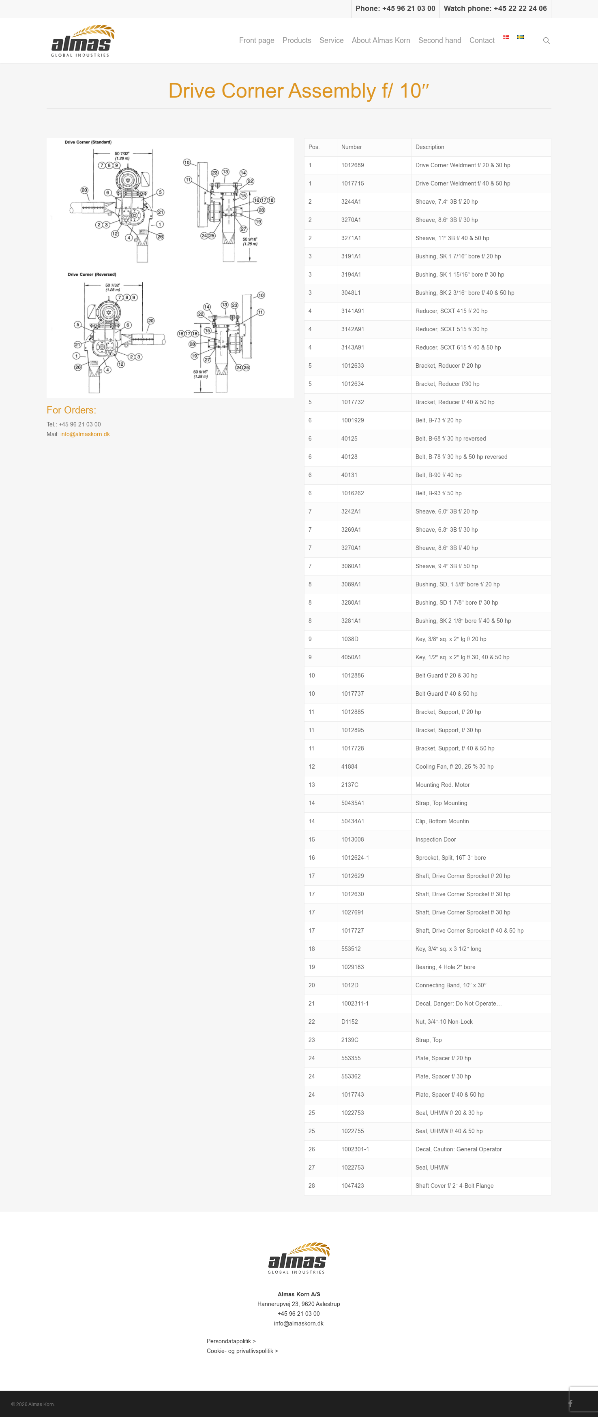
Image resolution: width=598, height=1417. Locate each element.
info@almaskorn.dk (85, 434)
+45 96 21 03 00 (299, 1314)
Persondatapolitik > (231, 1341)
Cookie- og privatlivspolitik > (242, 1351)
